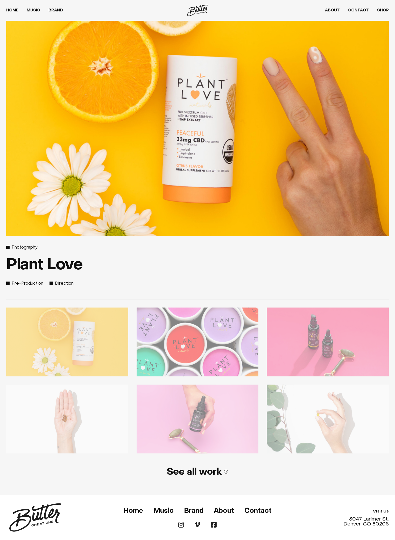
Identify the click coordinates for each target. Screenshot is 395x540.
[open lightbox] (67, 343)
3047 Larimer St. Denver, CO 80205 (366, 521)
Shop (383, 10)
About (332, 10)
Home (12, 10)
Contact (358, 10)
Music (33, 10)
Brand (55, 10)
